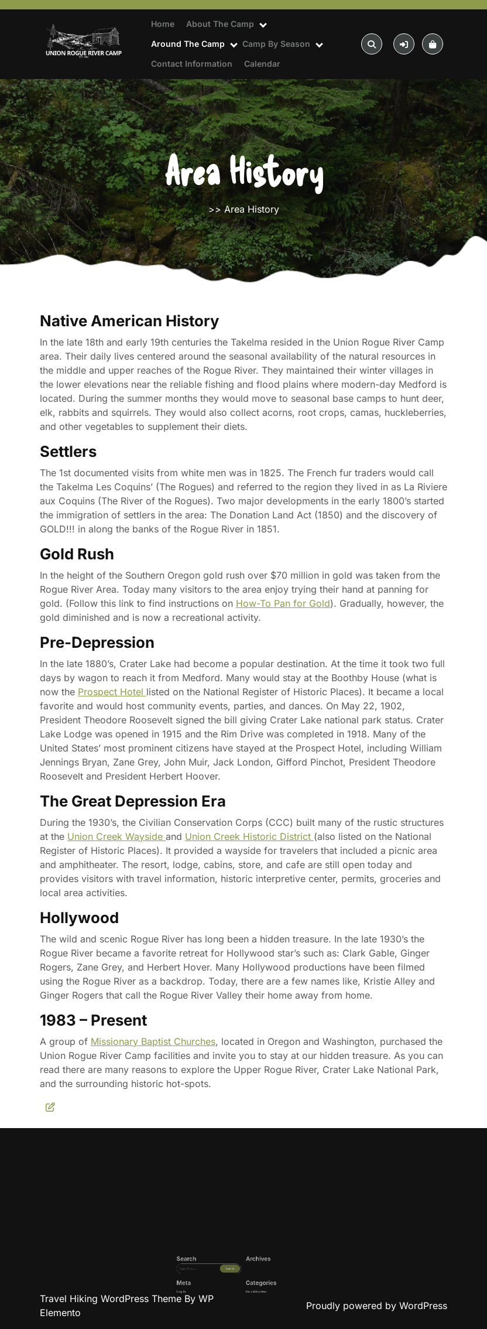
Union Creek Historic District (249, 836)
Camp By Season (276, 44)
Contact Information (191, 64)
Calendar (262, 64)
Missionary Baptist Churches (153, 1041)
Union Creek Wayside (116, 836)
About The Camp (220, 24)
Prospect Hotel (112, 692)
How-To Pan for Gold (283, 603)
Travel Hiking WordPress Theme (112, 1298)
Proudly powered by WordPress (376, 1305)
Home (162, 24)
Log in (214, 1290)
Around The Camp (188, 44)
